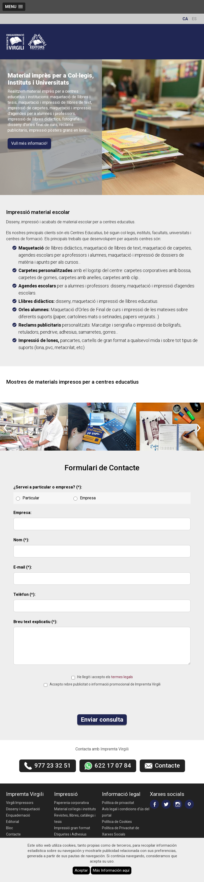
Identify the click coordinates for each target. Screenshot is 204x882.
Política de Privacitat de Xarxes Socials (120, 831)
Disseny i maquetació (23, 809)
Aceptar (81, 870)
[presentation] (5, 427)
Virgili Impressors (19, 803)
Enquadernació (18, 815)
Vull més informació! (29, 143)
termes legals (122, 677)
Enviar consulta (102, 719)
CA (185, 18)
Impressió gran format (72, 828)
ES (194, 18)
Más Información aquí (111, 870)
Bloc (9, 828)
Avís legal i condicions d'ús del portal (125, 812)
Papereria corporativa (71, 803)
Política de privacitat (118, 803)
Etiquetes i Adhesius (70, 834)
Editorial (12, 822)
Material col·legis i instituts (75, 809)
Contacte (13, 834)
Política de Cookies (117, 822)
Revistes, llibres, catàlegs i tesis (74, 818)
